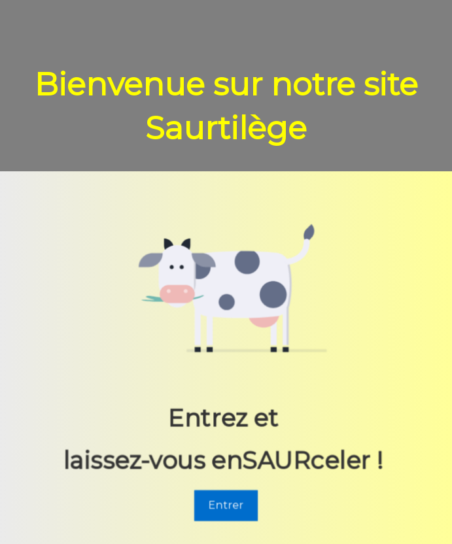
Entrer (225, 506)
